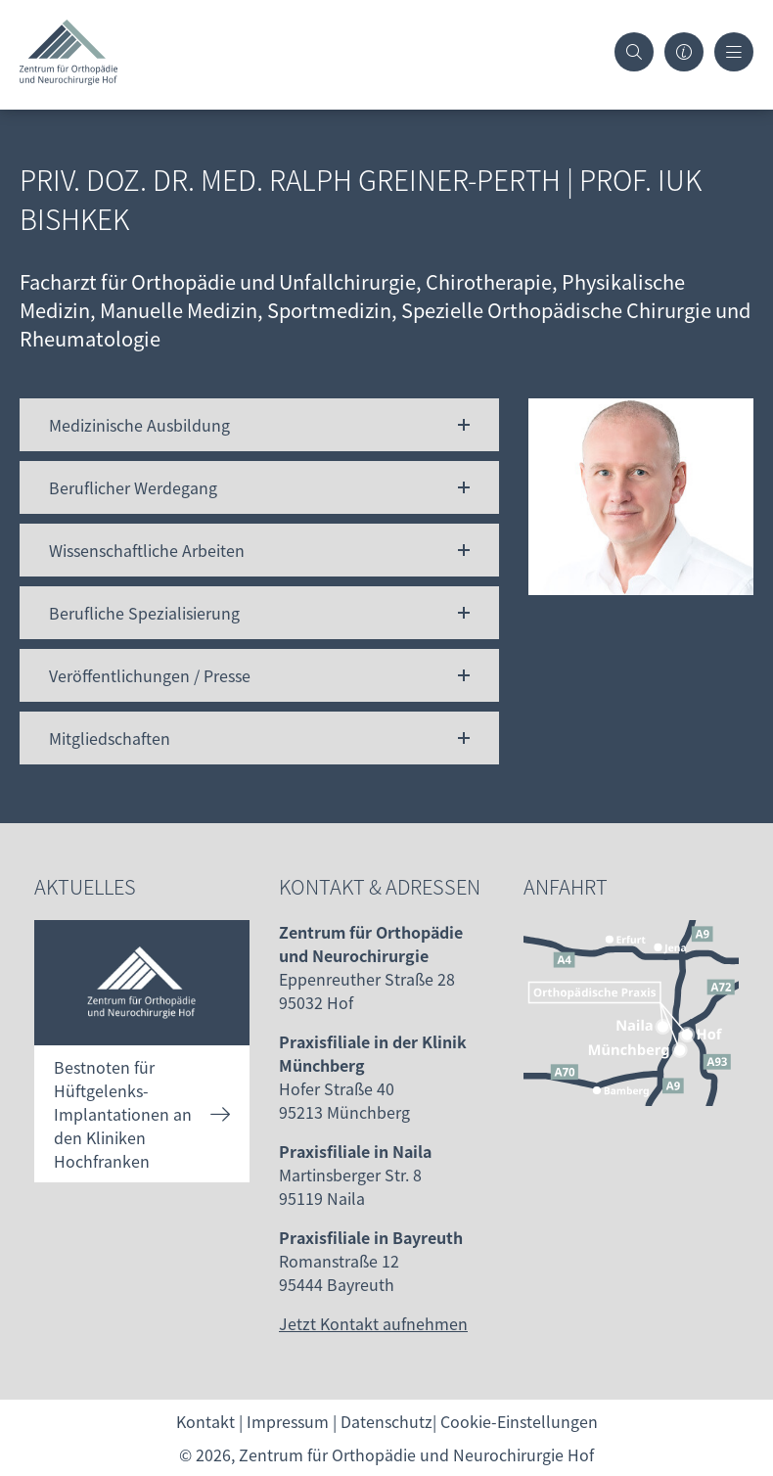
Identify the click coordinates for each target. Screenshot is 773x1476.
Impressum (288, 1421)
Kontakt (205, 1421)
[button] (259, 424)
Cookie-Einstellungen (519, 1421)
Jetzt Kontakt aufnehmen (373, 1323)
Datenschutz (386, 1421)
